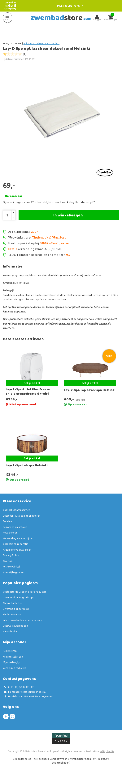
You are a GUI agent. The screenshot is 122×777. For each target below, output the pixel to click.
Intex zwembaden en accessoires (22, 620)
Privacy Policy (11, 555)
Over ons (8, 561)
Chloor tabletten (13, 603)
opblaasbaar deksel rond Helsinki (41, 43)
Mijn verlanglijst (12, 662)
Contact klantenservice (16, 510)
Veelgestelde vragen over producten (24, 591)
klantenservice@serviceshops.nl (24, 691)
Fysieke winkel (11, 566)
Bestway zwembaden (15, 625)
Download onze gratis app (18, 597)
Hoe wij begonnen (13, 572)
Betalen (7, 521)
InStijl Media (107, 751)
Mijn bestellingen (13, 656)
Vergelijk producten (14, 668)
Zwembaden (10, 631)
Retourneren (10, 532)
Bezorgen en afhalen (15, 527)
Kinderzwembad (12, 614)
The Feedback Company (46, 758)
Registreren (10, 650)
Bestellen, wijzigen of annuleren (21, 515)
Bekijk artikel (32, 383)
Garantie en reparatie (15, 544)
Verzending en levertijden (18, 538)
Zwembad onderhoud (16, 608)
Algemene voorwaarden (17, 549)
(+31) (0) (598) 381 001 (19, 687)
